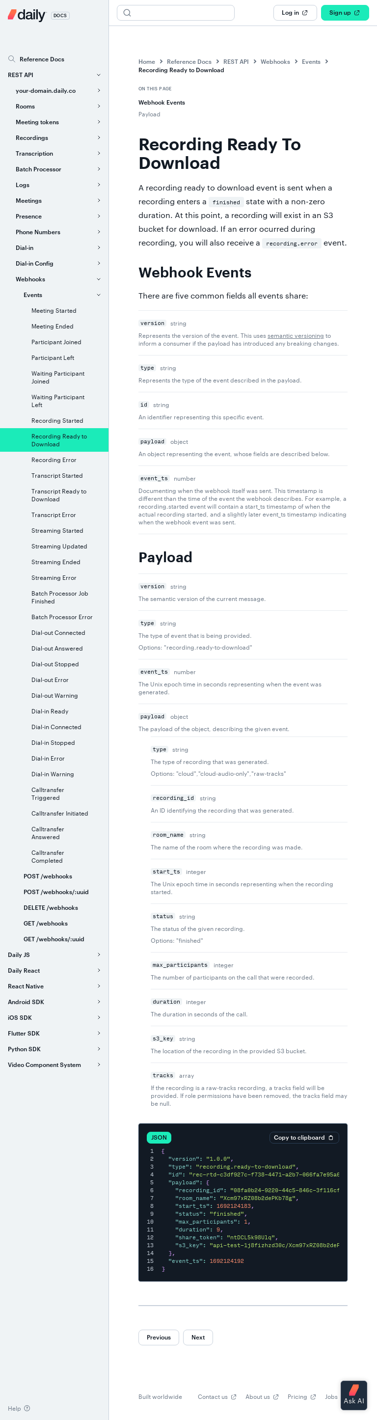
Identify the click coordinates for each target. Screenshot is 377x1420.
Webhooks (275, 61)
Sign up (345, 13)
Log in (295, 13)
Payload (149, 113)
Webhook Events (161, 102)
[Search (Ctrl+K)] (176, 13)
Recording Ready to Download (181, 69)
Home (146, 61)
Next (198, 1337)
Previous (159, 1337)
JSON (159, 1137)
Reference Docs (189, 61)
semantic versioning (296, 335)
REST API (236, 61)
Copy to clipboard (304, 1138)
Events (311, 61)
